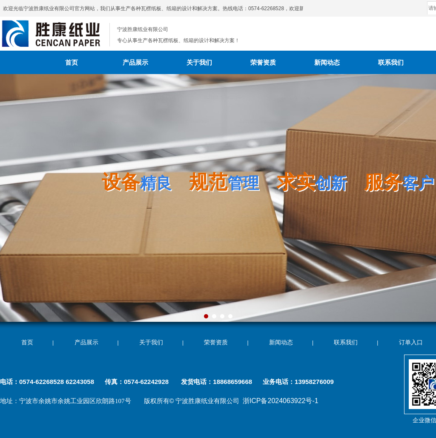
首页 (71, 62)
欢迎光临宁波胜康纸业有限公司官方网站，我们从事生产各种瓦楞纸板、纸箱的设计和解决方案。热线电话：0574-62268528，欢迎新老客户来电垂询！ (176, 8)
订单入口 (411, 342)
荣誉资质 (263, 62)
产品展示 (135, 62)
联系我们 (391, 62)
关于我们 (199, 62)
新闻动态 (327, 62)
